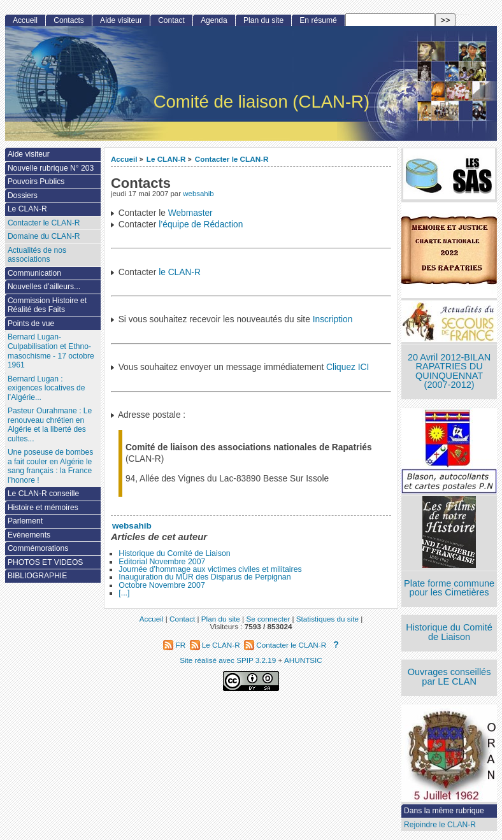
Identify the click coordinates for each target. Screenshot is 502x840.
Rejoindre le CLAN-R (440, 824)
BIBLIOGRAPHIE (37, 575)
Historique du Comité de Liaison (174, 553)
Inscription (333, 319)
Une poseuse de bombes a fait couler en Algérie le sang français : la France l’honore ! (50, 466)
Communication (34, 273)
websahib (198, 193)
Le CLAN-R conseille (43, 493)
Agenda (214, 20)
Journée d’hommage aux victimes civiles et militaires (209, 569)
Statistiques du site (327, 619)
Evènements (29, 534)
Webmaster (190, 213)
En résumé (317, 20)
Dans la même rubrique (444, 810)
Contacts (69, 20)
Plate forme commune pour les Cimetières (449, 588)
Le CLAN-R (166, 159)
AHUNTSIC (303, 660)
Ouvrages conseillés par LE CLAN (449, 676)
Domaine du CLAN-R (44, 236)
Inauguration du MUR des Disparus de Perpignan (204, 577)
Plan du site (263, 20)
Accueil (124, 159)
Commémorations (38, 548)
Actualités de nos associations (37, 255)
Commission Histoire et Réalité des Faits (47, 305)
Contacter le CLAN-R (232, 159)
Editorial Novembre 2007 (161, 561)
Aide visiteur (121, 20)
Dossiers (23, 195)
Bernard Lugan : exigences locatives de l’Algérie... (46, 388)
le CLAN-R (180, 272)
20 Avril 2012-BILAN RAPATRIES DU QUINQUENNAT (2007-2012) (449, 371)
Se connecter (268, 619)
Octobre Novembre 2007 (161, 585)
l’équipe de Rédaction (201, 224)
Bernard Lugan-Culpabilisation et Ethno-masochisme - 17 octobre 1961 (51, 350)
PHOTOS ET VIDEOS (45, 562)
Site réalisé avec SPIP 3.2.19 (228, 660)
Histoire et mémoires (43, 507)
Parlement (25, 520)
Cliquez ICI (347, 367)
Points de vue (31, 323)
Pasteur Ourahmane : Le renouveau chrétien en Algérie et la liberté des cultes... (50, 424)
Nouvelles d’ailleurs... (44, 286)
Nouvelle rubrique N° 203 (51, 168)
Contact (171, 20)
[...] (123, 592)
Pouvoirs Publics (36, 181)
